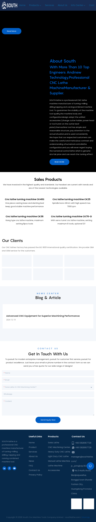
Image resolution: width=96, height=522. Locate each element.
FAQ (31, 465)
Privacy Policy (35, 474)
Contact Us (34, 470)
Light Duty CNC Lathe (58, 456)
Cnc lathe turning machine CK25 (71, 199)
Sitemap (86, 517)
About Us (33, 456)
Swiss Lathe (53, 442)
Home (32, 442)
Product (33, 447)
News (31, 461)
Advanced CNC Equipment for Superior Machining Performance (43, 315)
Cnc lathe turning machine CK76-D (71, 216)
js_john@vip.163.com (81, 465)
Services (33, 451)
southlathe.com (72, 517)
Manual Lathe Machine (59, 461)
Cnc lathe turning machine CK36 (25, 216)
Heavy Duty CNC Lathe (59, 451)
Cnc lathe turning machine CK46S (24, 199)
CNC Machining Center (59, 447)
